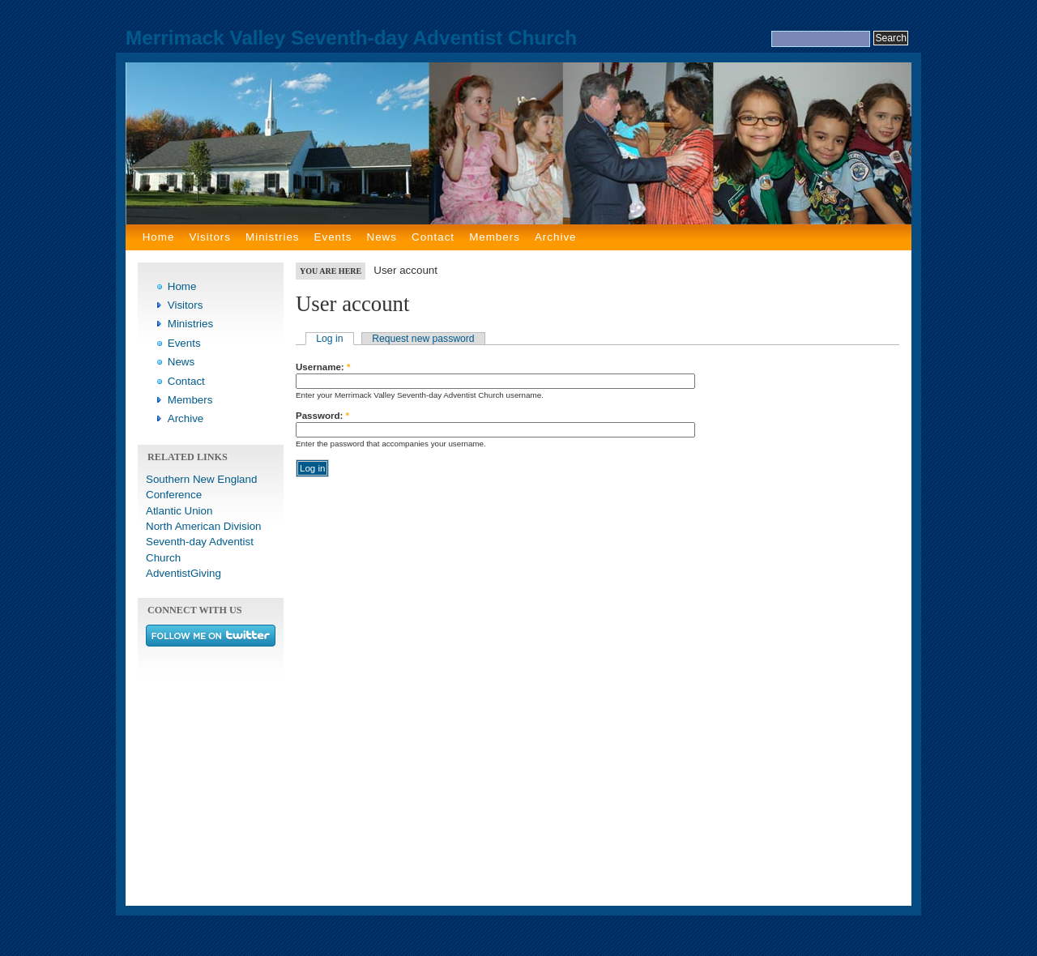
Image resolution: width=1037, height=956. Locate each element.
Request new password (423, 338)
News (382, 237)
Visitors (210, 237)
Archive (556, 237)
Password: (322, 415)
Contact (433, 237)
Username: (323, 367)
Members (494, 237)
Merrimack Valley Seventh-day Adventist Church (351, 38)
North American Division (204, 526)
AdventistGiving (183, 573)
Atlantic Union (179, 511)
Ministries (272, 237)
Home (159, 237)
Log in (329, 338)
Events (333, 237)
